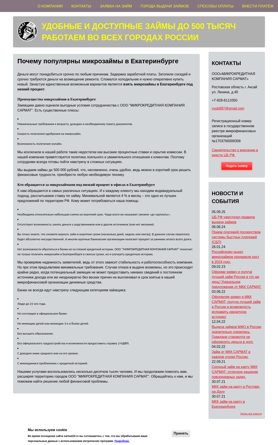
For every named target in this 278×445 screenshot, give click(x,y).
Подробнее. (121, 441)
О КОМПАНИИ (50, 6)
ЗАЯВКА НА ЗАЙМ (116, 6)
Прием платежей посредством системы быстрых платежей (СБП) (236, 237)
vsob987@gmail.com (228, 108)
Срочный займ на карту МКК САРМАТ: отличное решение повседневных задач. (235, 372)
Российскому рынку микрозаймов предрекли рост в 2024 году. (235, 257)
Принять (181, 433)
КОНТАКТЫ (81, 6)
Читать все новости (251, 413)
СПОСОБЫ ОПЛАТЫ (215, 6)
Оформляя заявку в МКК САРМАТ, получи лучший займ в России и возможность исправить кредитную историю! (236, 307)
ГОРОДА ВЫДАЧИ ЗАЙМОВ (165, 6)
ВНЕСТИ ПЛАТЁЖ (258, 6)
